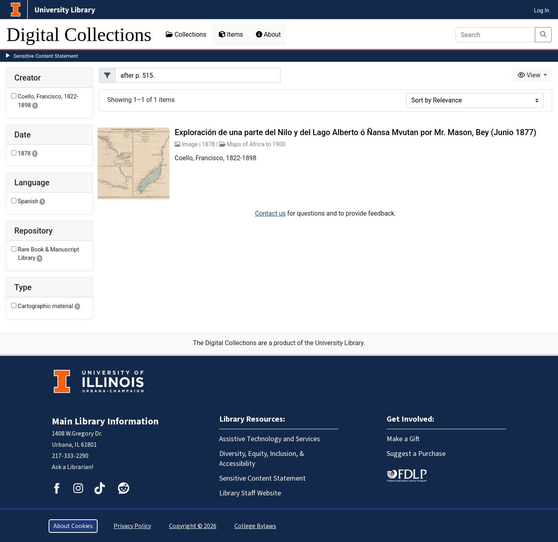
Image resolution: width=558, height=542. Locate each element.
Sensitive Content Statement (46, 56)
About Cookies (73, 526)
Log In (541, 10)
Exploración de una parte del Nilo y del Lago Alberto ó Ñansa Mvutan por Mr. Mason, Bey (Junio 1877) (355, 132)
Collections (186, 34)
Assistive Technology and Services (269, 439)
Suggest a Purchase (416, 454)
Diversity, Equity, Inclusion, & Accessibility (261, 459)
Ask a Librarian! (72, 467)
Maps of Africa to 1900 (256, 144)
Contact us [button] (270, 213)
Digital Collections (78, 34)
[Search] (495, 34)
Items (231, 34)
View (530, 75)
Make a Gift (403, 439)
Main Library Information (105, 421)
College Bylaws (255, 526)
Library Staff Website (250, 493)
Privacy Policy (132, 526)
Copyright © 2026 (192, 526)
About (268, 34)
